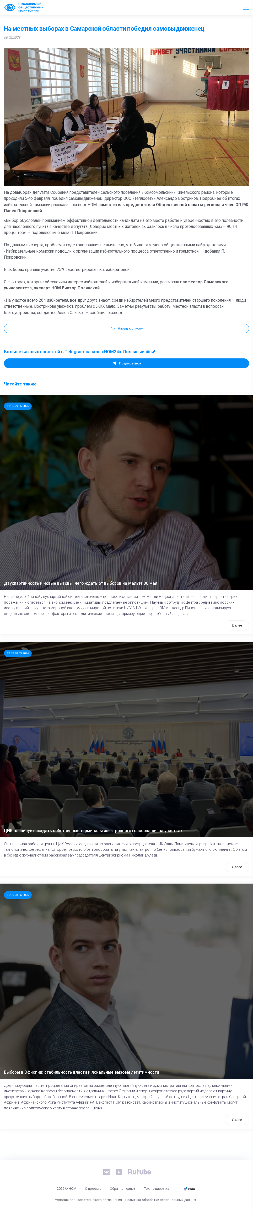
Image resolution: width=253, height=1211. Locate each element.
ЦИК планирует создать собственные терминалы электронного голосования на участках (93, 830)
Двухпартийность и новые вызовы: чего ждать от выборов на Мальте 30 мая (80, 583)
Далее (237, 625)
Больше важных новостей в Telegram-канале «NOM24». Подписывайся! (79, 351)
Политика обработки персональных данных (160, 1200)
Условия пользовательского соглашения (88, 1200)
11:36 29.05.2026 (18, 406)
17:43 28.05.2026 (18, 653)
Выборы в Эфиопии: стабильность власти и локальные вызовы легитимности (81, 1072)
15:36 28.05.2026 (18, 895)
